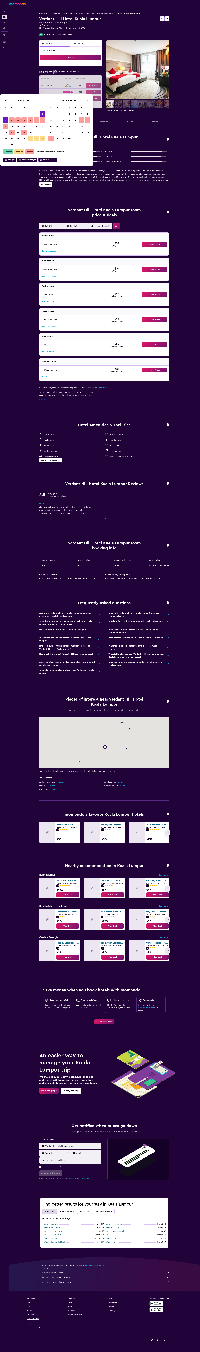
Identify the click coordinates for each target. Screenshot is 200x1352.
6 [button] (83, 73)
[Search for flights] (4, 11)
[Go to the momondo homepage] (17, 4)
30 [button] (59, 98)
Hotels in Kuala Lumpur (86, 13)
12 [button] (77, 79)
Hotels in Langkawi (50, 1224)
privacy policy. (85, 1178)
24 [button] (65, 92)
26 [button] (77, 92)
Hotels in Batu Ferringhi (114, 1231)
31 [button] (65, 98)
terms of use (72, 1178)
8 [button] (95, 73)
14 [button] (90, 79)
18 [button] (71, 86)
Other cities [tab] (50, 1211)
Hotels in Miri (110, 1242)
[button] (4, 4)
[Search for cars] (4, 22)
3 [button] (65, 73)
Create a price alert (146, 1008)
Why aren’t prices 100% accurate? (106, 1281)
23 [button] (59, 92)
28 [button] (90, 92)
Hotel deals (43, 13)
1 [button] (95, 67)
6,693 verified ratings (65, 35)
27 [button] (84, 92)
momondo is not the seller (106, 1272)
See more (163, 875)
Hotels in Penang (50, 1238)
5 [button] (77, 73)
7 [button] (89, 73)
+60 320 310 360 (47, 31)
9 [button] (59, 79)
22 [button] (96, 86)
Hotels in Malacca (112, 1235)
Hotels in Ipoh (110, 1238)
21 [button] (90, 86)
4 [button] (71, 73)
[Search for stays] (4, 17)
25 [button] (71, 92)
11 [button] (71, 79)
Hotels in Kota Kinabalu (52, 1235)
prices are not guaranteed (94, 1265)
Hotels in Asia (55, 13)
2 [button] (59, 73)
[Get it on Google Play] (156, 1303)
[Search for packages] (4, 27)
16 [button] (59, 86)
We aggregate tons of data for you (106, 1277)
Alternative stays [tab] (67, 1211)
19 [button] (77, 86)
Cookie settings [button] (45, 399)
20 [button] (83, 86)
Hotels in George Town (52, 1231)
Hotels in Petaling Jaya (114, 1224)
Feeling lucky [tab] (85, 1211)
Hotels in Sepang (112, 1228)
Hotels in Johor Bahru (51, 1228)
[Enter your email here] (73, 1160)
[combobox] (72, 1146)
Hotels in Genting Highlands (54, 1242)
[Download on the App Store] (156, 1309)
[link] (68, 894)
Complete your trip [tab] (104, 1211)
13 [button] (84, 79)
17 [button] (65, 86)
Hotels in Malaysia (69, 13)
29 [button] (96, 92)
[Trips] (4, 35)
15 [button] (96, 79)
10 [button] (65, 79)
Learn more (103, 388)
